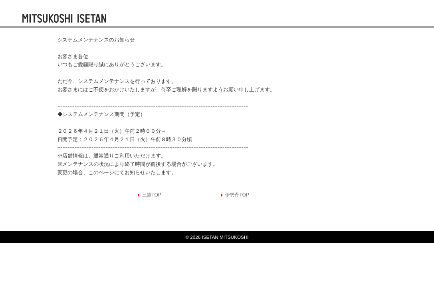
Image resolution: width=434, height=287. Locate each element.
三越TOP (151, 195)
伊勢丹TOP (237, 195)
